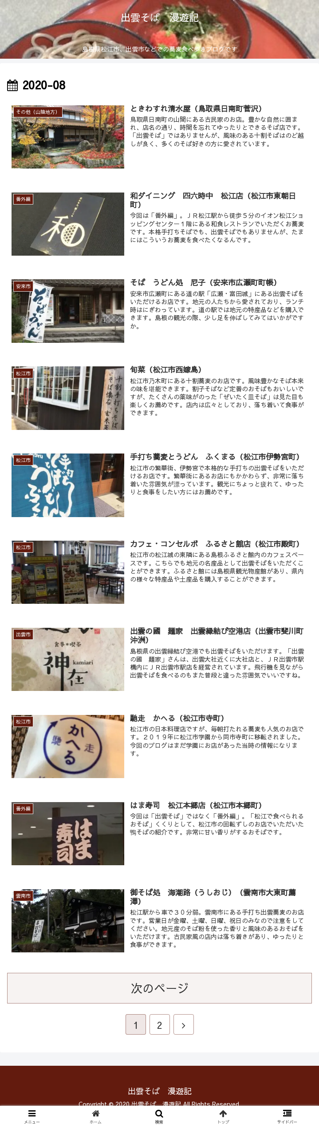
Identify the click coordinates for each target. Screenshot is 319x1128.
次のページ (160, 999)
